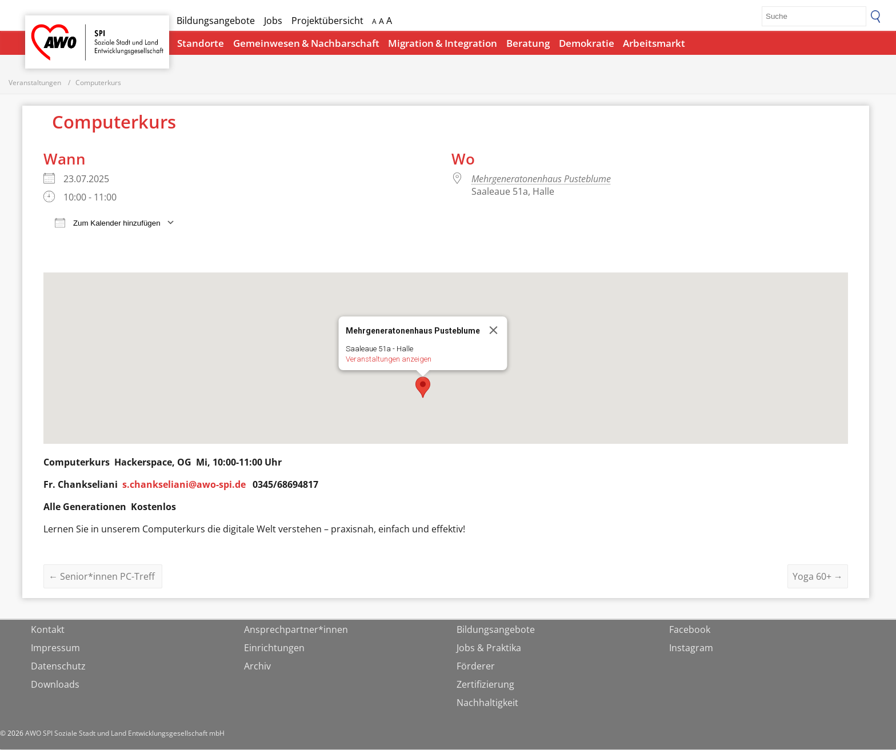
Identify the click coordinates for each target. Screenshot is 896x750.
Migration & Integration (442, 43)
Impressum (55, 648)
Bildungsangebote (216, 20)
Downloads (55, 685)
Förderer (476, 666)
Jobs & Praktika (489, 648)
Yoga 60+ (818, 577)
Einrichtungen (274, 648)
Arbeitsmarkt (654, 43)
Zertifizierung (485, 685)
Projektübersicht (327, 20)
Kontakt (48, 630)
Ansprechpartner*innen (296, 630)
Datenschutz (58, 666)
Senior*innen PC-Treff (103, 577)
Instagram (691, 648)
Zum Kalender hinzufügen (107, 223)
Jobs (273, 20)
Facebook (689, 630)
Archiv (257, 666)
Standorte (200, 43)
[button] (422, 388)
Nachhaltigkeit (487, 703)
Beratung (528, 43)
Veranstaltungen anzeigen (388, 360)
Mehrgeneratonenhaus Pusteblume (541, 180)
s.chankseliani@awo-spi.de (184, 485)
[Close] (493, 331)
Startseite (55, 31)
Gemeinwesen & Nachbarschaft (306, 43)
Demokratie (586, 43)
